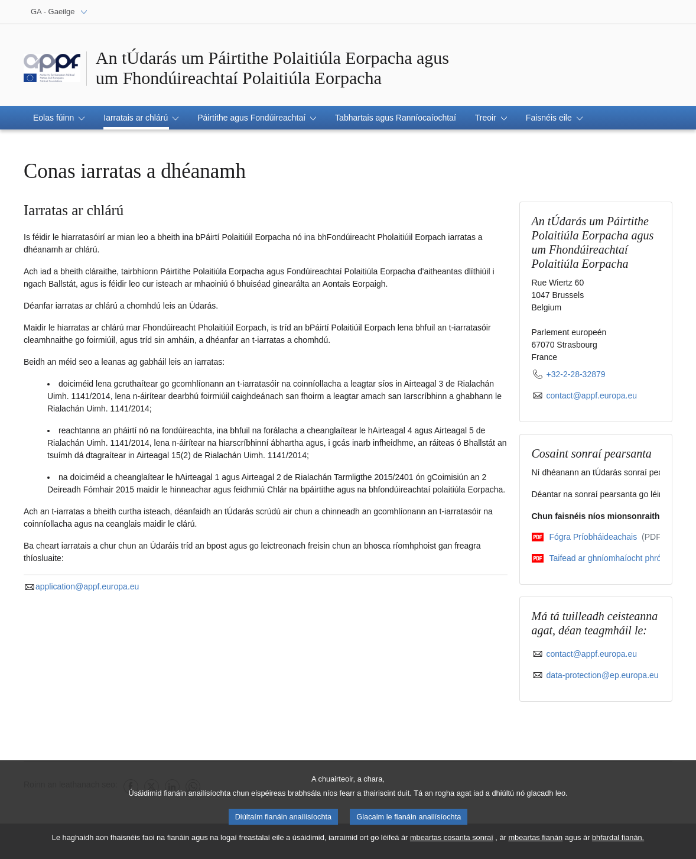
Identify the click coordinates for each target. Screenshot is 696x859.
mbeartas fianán (535, 843)
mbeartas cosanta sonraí (451, 843)
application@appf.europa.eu (81, 586)
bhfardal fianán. (618, 843)
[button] (59, 117)
